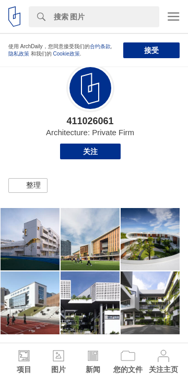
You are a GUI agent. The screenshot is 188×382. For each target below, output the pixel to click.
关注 (90, 151)
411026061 (89, 121)
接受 (151, 50)
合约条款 (100, 46)
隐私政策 (18, 54)
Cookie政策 (66, 54)
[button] (28, 185)
